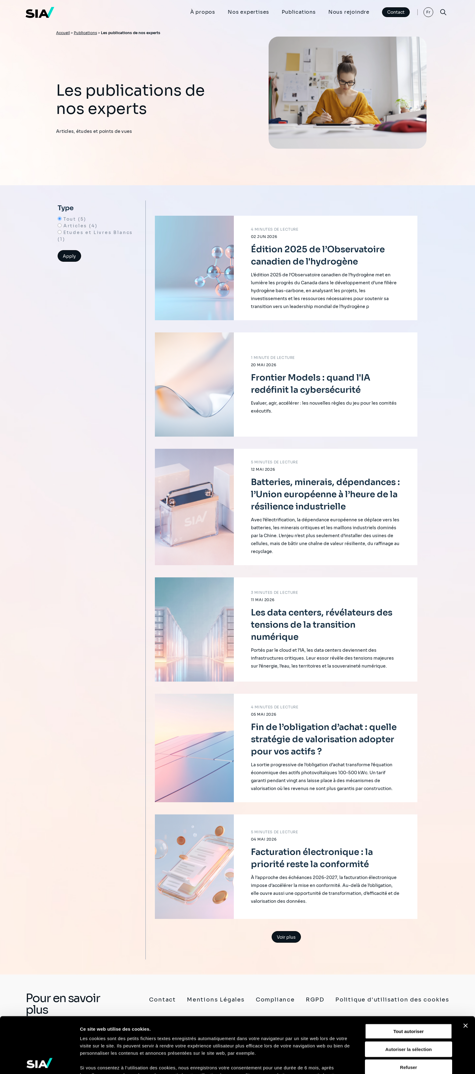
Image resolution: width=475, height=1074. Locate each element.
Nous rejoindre (349, 12)
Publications (299, 12)
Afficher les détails (100, 1062)
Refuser (408, 1011)
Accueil (63, 32)
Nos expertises (248, 12)
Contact (396, 12)
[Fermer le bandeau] (465, 970)
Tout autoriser (408, 975)
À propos (202, 12)
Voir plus (286, 937)
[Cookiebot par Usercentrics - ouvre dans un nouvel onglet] (39, 1062)
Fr (428, 12)
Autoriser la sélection (408, 993)
